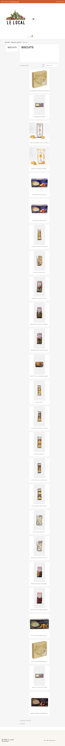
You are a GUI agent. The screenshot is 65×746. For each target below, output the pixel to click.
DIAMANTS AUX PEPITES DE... (39, 298)
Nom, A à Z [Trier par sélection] (52, 66)
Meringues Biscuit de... (39, 532)
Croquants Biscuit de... (39, 272)
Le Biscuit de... (39, 402)
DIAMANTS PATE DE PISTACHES (39, 350)
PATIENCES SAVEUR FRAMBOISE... (39, 609)
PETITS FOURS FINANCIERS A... (39, 635)
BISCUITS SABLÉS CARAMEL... (39, 168)
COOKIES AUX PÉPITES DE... (39, 220)
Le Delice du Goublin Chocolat (39, 428)
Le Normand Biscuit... (39, 454)
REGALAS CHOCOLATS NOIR (39, 687)
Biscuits (12, 47)
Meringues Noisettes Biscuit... (39, 558)
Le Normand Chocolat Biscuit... (39, 480)
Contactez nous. (14, 1)
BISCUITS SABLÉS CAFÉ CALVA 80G (39, 143)
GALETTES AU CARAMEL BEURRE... (39, 376)
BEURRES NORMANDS (39, 117)
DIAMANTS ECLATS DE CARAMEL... (39, 324)
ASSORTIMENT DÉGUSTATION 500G (39, 91)
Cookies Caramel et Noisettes (39, 246)
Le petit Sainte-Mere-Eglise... (39, 506)
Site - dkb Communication (49, 740)
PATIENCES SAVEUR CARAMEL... (39, 584)
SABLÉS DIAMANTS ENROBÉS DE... (39, 713)
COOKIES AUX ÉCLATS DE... (39, 194)
